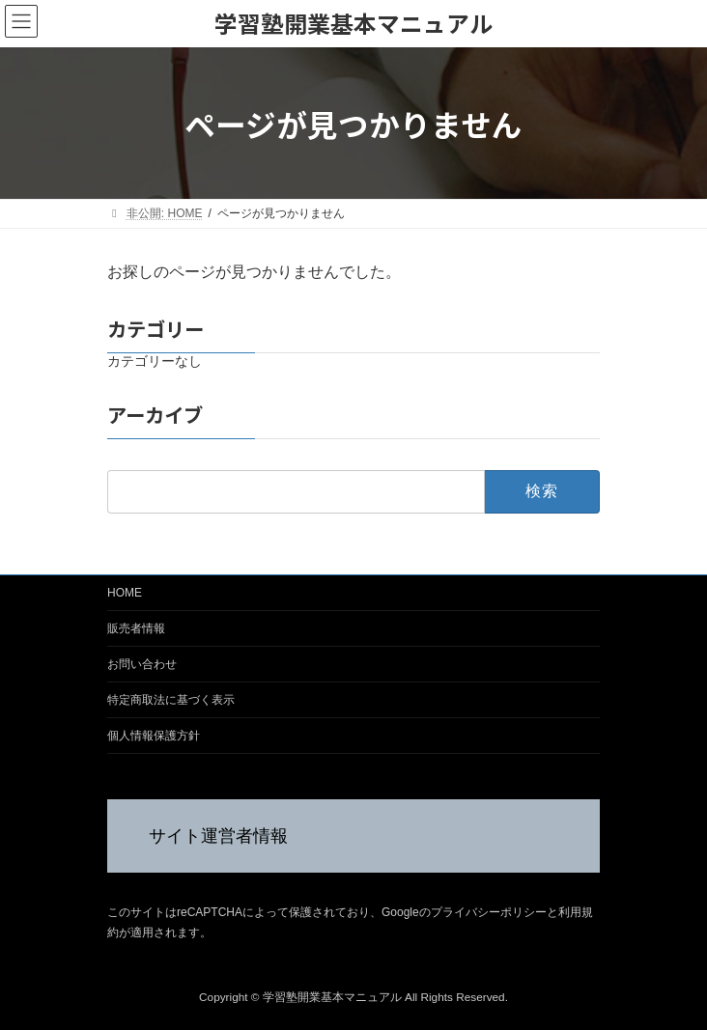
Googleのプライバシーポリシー (464, 913)
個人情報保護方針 (153, 735)
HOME (124, 592)
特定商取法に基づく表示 (171, 700)
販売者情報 (136, 628)
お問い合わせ (142, 664)
